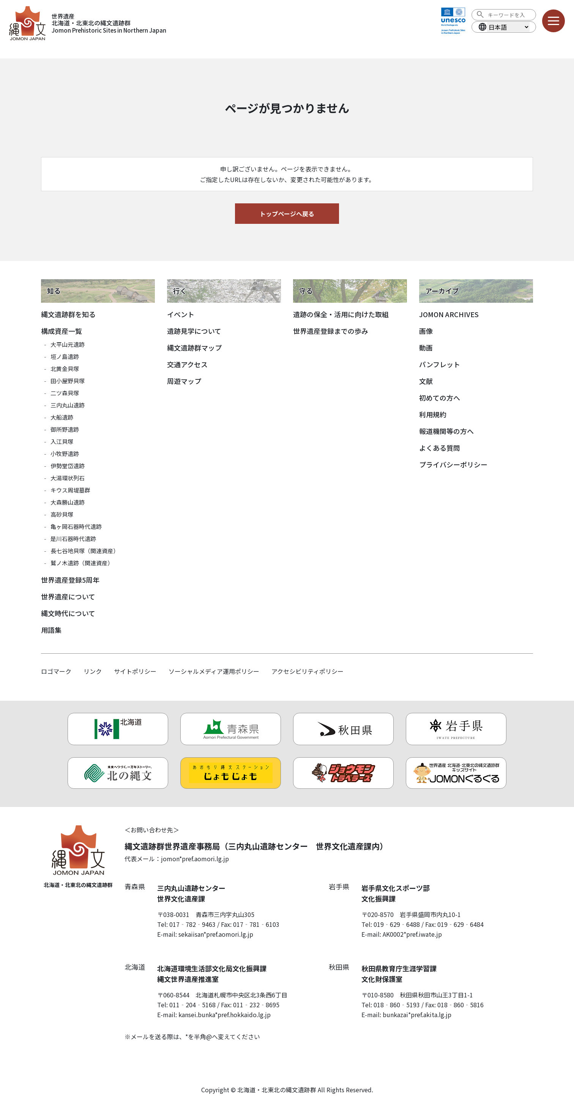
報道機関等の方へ (446, 431)
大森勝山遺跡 (67, 502)
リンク (93, 671)
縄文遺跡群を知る (68, 314)
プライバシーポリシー (453, 464)
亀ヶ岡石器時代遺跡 (76, 526)
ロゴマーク (56, 671)
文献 (426, 381)
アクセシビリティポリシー (307, 671)
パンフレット (439, 364)
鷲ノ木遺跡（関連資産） (81, 563)
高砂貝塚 (61, 514)
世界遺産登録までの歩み (330, 331)
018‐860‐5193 (397, 1004)
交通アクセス (187, 364)
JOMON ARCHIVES (449, 314)
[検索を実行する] (480, 14)
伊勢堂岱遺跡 (67, 466)
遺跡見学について (194, 331)
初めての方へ (439, 398)
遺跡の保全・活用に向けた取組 (341, 314)
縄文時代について (68, 613)
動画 (426, 347)
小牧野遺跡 (64, 454)
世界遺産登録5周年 (70, 580)
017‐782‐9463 (192, 924)
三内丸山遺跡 (67, 405)
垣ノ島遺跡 (64, 356)
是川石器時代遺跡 (73, 539)
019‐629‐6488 (397, 924)
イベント (180, 314)
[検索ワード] (509, 14)
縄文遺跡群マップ (194, 347)
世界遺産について (68, 596)
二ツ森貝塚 (64, 393)
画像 (426, 331)
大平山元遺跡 (67, 344)
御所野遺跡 (64, 429)
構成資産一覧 (61, 331)
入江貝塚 (61, 441)
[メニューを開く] (553, 20)
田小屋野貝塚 (67, 381)
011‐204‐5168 (192, 1004)
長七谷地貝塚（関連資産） (84, 551)
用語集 (51, 630)
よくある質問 (439, 448)
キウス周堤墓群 (70, 490)
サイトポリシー (135, 671)
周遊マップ (184, 381)
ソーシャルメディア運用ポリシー (214, 671)
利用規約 (432, 414)
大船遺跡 (61, 417)
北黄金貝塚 (64, 369)
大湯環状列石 (67, 478)
